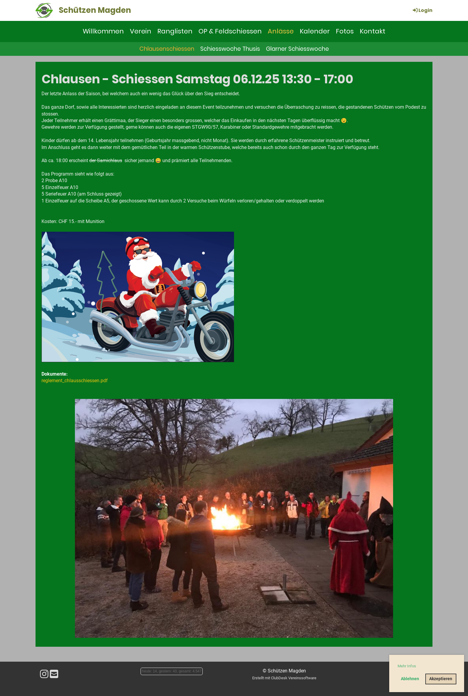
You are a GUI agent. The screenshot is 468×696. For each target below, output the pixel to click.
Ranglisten (175, 31)
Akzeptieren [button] (440, 678)
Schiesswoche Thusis (230, 49)
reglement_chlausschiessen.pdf (74, 380)
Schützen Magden (95, 10)
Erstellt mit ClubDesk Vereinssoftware (284, 678)
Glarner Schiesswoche (297, 49)
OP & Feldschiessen (230, 31)
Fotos (345, 31)
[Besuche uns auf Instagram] (44, 674)
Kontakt (372, 31)
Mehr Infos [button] (407, 666)
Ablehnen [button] (410, 678)
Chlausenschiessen (166, 49)
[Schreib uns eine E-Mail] (54, 674)
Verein (140, 31)
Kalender (315, 31)
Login (422, 10)
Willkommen (103, 31)
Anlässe (281, 31)
